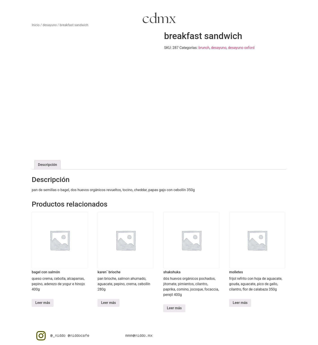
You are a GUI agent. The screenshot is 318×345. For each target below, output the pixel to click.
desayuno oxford (241, 48)
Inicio (36, 25)
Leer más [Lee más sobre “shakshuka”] (174, 308)
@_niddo (57, 336)
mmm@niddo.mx (139, 336)
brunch (204, 48)
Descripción (47, 165)
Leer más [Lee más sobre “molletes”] (240, 303)
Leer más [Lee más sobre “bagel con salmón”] (42, 303)
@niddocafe (78, 336)
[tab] (47, 164)
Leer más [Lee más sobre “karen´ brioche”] (108, 303)
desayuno (50, 25)
